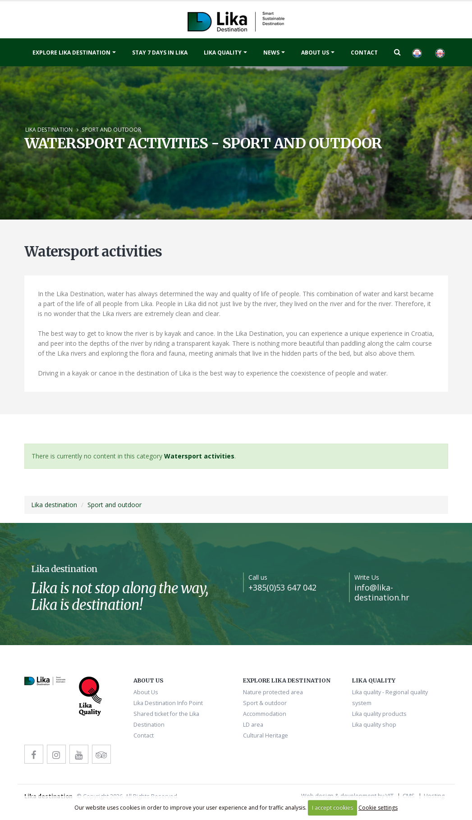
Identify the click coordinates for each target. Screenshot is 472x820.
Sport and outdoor (111, 129)
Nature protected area (273, 692)
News (271, 52)
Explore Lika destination (71, 52)
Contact (364, 52)
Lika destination (49, 129)
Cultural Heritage (265, 735)
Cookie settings (378, 807)
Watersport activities (199, 456)
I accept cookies (332, 807)
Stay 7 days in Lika (160, 52)
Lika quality (223, 52)
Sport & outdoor (265, 703)
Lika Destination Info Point (168, 703)
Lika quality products (379, 714)
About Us (315, 52)
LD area (253, 724)
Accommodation (264, 714)
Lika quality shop (374, 724)
